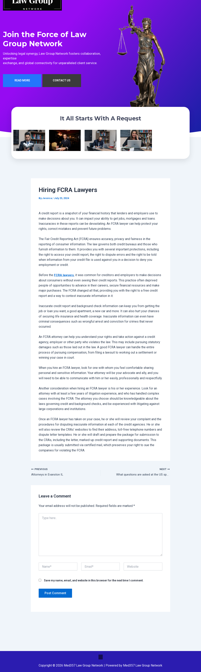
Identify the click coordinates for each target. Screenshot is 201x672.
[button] (100, 657)
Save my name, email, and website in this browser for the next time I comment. (93, 581)
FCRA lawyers (64, 276)
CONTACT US (61, 81)
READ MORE (22, 81)
